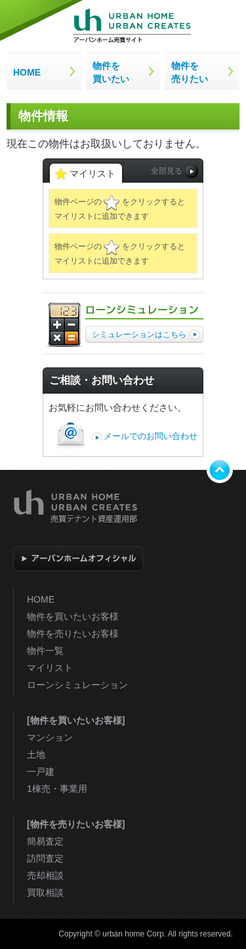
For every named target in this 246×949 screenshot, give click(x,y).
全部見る (174, 171)
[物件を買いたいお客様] (76, 720)
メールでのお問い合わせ (150, 436)
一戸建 (40, 771)
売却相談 (45, 875)
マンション (50, 737)
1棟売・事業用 (57, 788)
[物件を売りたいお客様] (76, 824)
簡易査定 (45, 841)
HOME (40, 599)
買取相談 (45, 892)
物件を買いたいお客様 (73, 616)
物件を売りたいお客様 (73, 633)
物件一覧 (45, 650)
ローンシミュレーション (77, 685)
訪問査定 (45, 858)
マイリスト (50, 667)
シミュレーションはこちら (146, 334)
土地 (36, 754)
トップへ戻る (220, 470)
